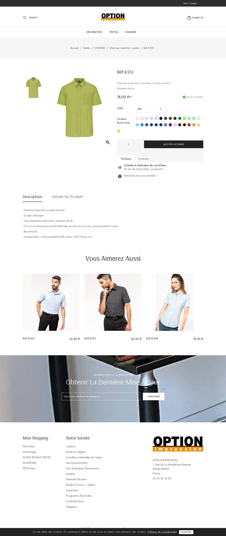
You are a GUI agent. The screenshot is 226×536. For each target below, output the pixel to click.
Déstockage (29, 452)
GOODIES (130, 32)
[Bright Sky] (137, 125)
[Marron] (179, 125)
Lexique (70, 474)
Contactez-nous (75, 501)
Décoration (94, 32)
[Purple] (170, 125)
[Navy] (160, 125)
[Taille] (150, 109)
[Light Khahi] (170, 119)
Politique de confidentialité (162, 532)
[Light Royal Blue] (146, 125)
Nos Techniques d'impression (82, 468)
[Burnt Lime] (184, 119)
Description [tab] (32, 197)
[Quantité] (128, 144)
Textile (113, 32)
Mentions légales (76, 452)
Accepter (186, 532)
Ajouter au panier (173, 144)
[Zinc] (165, 119)
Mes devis (29, 446)
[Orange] (193, 125)
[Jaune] (118, 132)
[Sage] (193, 119)
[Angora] (198, 125)
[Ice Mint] (198, 119)
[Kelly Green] (179, 119)
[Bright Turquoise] (142, 125)
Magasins (71, 507)
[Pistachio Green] (189, 119)
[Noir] (160, 119)
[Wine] (184, 125)
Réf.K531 (90, 338)
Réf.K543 (29, 338)
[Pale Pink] (175, 125)
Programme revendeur (79, 496)
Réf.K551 (149, 48)
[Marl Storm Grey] (156, 119)
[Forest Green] (175, 119)
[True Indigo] (156, 125)
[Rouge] (189, 125)
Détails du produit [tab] (67, 197)
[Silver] (146, 119)
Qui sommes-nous (77, 463)
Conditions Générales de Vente (84, 457)
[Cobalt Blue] (165, 125)
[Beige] (142, 119)
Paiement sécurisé (76, 479)
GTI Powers (29, 468)
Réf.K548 (152, 338)
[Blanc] (137, 119)
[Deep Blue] (151, 125)
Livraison (71, 446)
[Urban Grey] (151, 119)
